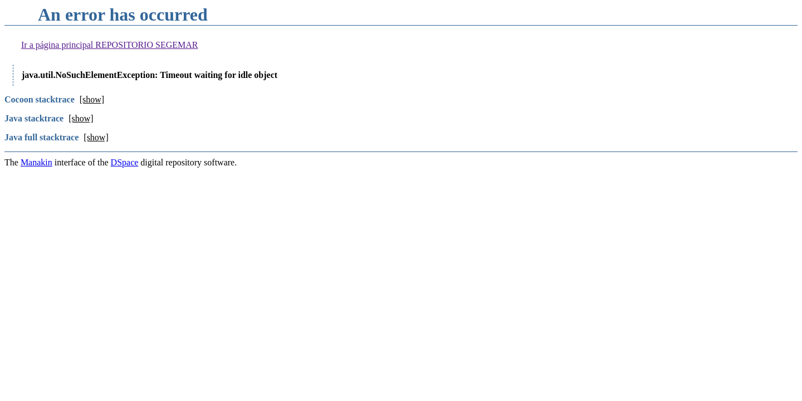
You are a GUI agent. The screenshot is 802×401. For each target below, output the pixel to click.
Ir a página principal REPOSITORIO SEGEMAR (109, 45)
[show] (92, 99)
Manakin (36, 162)
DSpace (125, 162)
